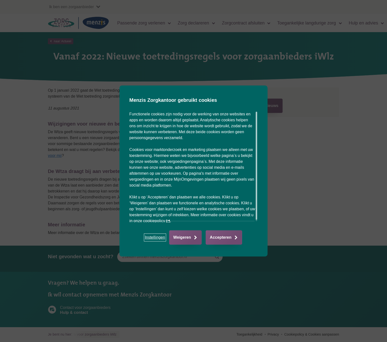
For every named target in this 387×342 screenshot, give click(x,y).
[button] (155, 237)
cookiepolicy (156, 220)
